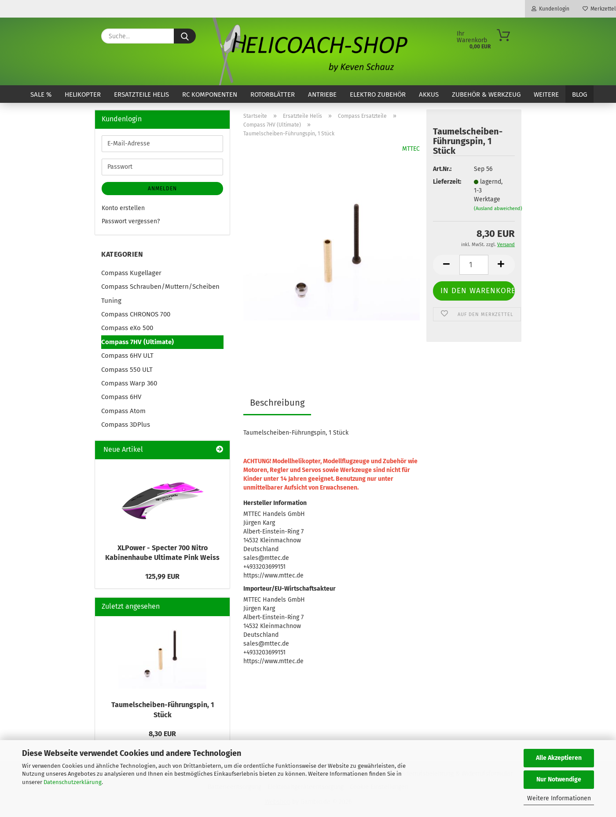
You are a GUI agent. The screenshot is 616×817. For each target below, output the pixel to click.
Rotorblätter (272, 94)
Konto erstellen (123, 208)
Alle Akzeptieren (559, 758)
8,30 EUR (162, 734)
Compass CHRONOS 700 (135, 314)
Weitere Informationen (559, 798)
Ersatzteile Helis (141, 94)
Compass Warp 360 (129, 383)
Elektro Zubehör (378, 94)
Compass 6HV (121, 397)
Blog (579, 94)
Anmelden (162, 188)
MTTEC (411, 149)
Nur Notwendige (558, 779)
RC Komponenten (209, 94)
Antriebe (322, 94)
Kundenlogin (550, 9)
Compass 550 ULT (127, 370)
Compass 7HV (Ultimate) (137, 342)
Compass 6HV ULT (127, 355)
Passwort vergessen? (131, 221)
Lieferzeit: (446, 181)
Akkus (429, 94)
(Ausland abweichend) (498, 208)
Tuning (111, 301)
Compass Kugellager (131, 273)
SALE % (40, 94)
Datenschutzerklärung (73, 782)
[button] (446, 265)
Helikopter (83, 94)
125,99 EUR (162, 576)
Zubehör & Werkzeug (486, 94)
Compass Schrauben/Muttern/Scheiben (160, 286)
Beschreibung (277, 402)
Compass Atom (123, 411)
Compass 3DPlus (125, 424)
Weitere (546, 94)
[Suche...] (185, 36)
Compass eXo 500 (127, 328)
